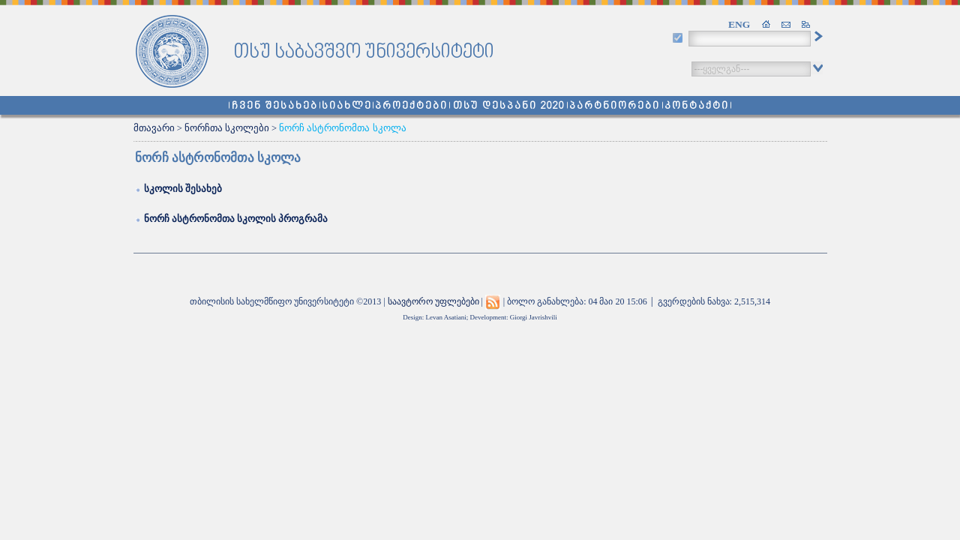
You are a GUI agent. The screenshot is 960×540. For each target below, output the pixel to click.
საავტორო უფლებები (433, 301)
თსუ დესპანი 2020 (509, 106)
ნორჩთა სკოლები (226, 128)
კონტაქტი (696, 106)
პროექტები (411, 106)
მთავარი (154, 128)
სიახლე (347, 106)
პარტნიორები (614, 106)
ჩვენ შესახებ (275, 106)
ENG (739, 24)
